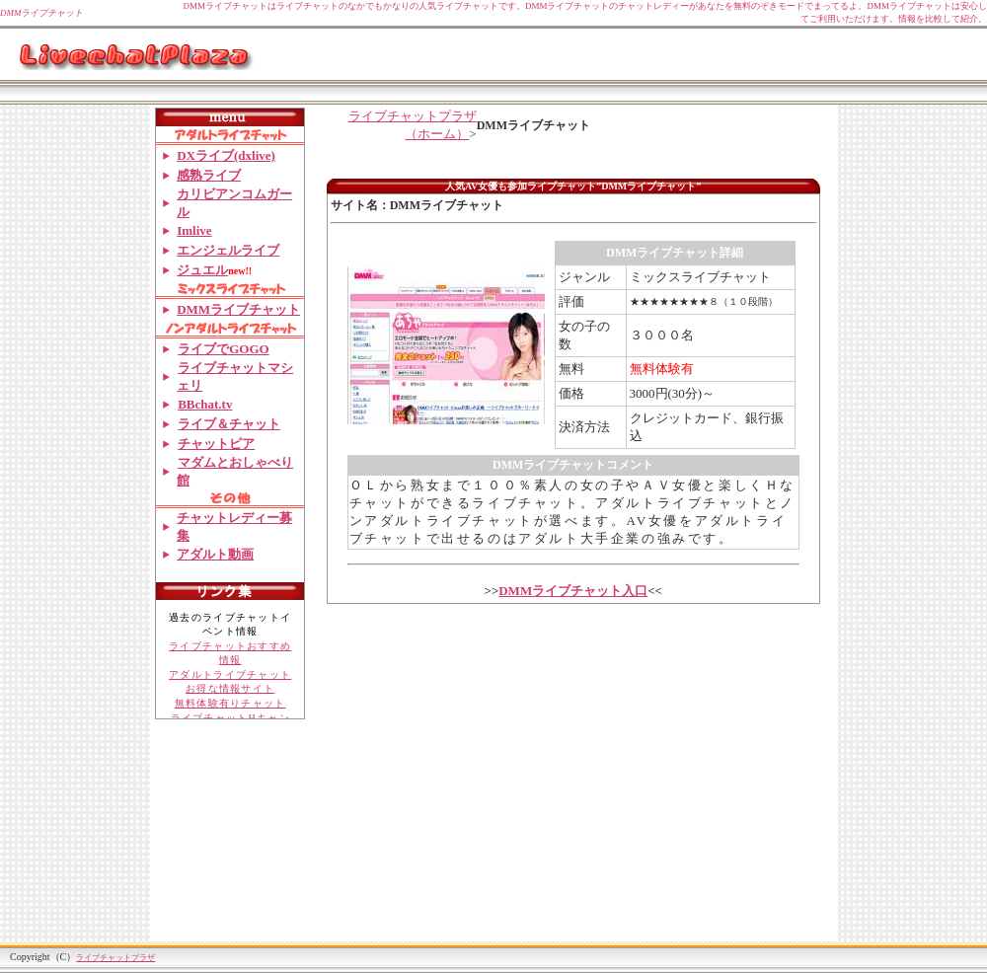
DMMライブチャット (238, 309)
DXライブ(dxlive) (226, 155)
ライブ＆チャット (228, 423)
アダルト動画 (215, 554)
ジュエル (202, 269)
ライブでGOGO (222, 348)
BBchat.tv (204, 404)
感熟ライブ (209, 175)
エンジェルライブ (228, 250)
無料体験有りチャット (230, 703)
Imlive (194, 230)
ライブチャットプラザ (115, 957)
